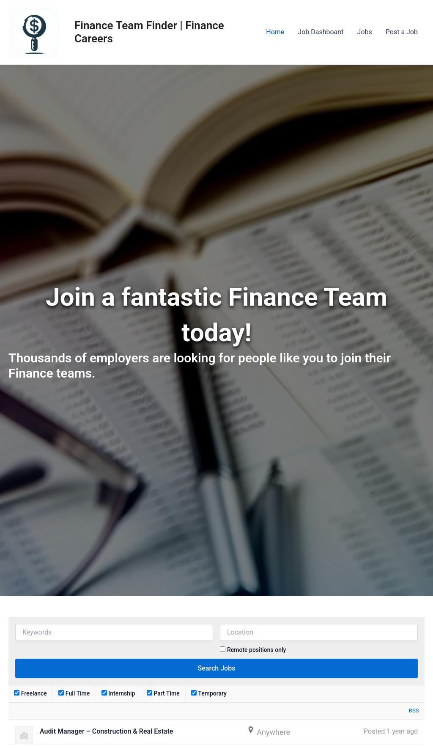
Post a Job (402, 32)
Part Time (163, 693)
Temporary (209, 693)
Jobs (364, 32)
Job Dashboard (320, 32)
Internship (118, 693)
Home (275, 32)
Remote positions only (256, 649)
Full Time (74, 693)
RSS (414, 710)
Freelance (30, 693)
